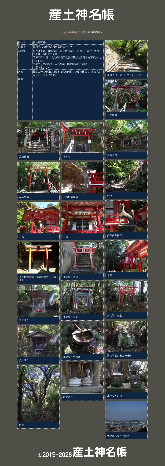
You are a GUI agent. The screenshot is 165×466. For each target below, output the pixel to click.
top (63, 32)
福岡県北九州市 (77, 32)
